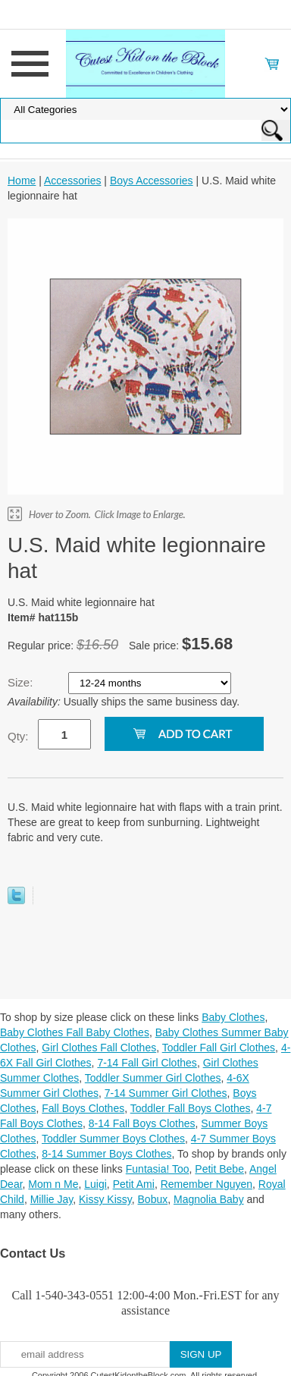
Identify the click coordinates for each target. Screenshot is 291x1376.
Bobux (153, 1199)
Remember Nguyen (206, 1184)
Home (22, 180)
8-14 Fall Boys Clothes (142, 1123)
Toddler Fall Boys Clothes (190, 1108)
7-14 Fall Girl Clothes (147, 1063)
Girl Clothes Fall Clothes (99, 1047)
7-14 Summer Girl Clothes (166, 1093)
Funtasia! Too (157, 1169)
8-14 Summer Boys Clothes (106, 1154)
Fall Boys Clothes (83, 1108)
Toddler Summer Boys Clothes (113, 1139)
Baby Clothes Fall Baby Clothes (74, 1032)
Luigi (95, 1184)
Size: (22, 682)
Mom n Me (53, 1184)
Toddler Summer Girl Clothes (153, 1078)
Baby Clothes (233, 1017)
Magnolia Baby (209, 1199)
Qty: (18, 736)
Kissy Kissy (105, 1199)
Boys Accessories (151, 180)
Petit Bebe (219, 1169)
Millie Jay (52, 1199)
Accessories (72, 180)
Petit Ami (134, 1184)
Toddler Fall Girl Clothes (218, 1047)
